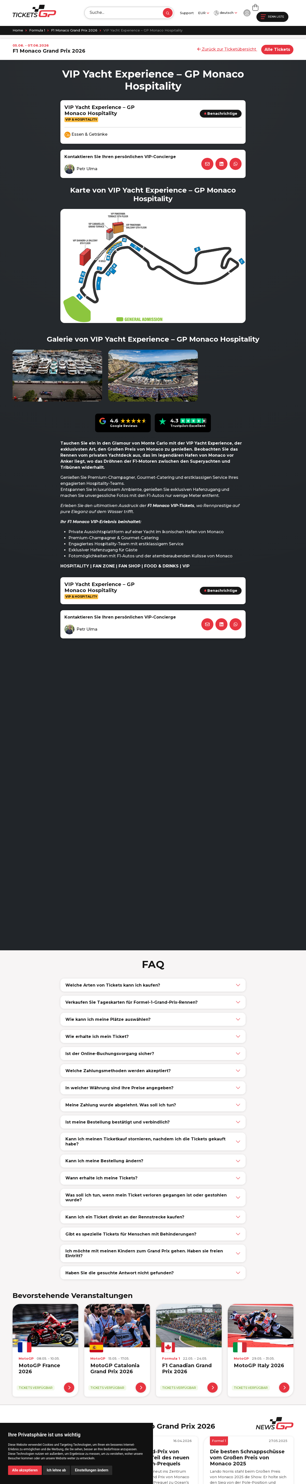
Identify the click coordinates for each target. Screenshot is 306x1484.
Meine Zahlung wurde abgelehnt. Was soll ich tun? (120, 1105)
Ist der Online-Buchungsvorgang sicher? (109, 1053)
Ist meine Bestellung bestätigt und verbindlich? (117, 1122)
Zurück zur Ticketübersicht (227, 49)
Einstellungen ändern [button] (91, 1470)
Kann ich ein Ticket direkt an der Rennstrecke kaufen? (124, 1217)
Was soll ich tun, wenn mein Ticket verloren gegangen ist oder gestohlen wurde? (146, 1197)
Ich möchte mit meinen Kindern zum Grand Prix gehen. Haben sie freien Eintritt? (144, 1253)
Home (18, 30)
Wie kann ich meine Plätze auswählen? (107, 1019)
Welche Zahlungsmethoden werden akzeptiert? (118, 1070)
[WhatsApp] (236, 164)
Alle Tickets (277, 49)
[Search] (121, 12)
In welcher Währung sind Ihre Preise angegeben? (119, 1087)
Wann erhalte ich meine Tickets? (101, 1178)
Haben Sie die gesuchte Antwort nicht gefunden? (119, 1273)
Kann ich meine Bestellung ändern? (104, 1161)
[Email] (207, 164)
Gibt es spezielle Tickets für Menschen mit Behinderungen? (130, 1234)
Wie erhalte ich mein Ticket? (97, 1036)
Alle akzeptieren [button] (25, 1470)
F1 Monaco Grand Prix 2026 (74, 30)
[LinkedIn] (221, 164)
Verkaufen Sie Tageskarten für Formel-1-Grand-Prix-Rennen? (131, 1002)
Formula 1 (37, 30)
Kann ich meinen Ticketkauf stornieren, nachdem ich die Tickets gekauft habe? (145, 1141)
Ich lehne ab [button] (56, 1470)
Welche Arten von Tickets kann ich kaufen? (112, 985)
